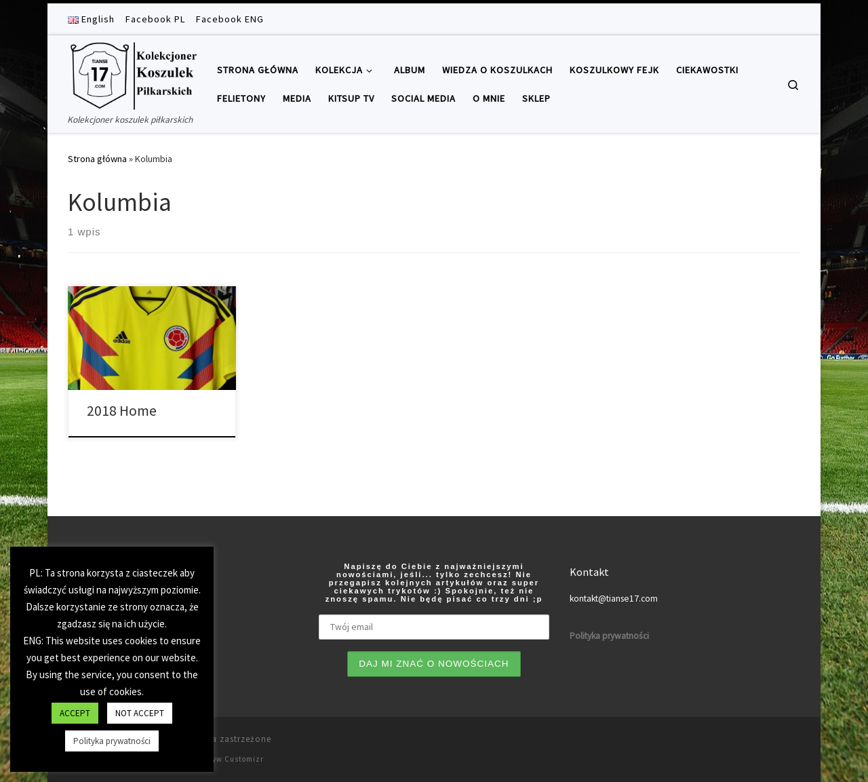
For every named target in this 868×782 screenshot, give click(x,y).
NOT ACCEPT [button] (139, 713)
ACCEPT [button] (75, 713)
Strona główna (97, 159)
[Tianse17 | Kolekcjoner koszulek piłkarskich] (132, 73)
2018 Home (122, 411)
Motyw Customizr (231, 759)
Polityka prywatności (112, 741)
